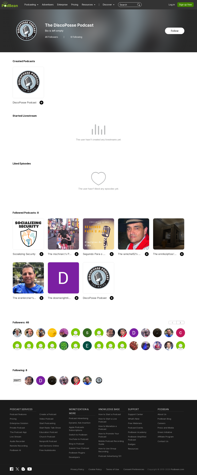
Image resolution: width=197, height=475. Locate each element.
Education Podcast (47, 432)
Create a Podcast (47, 414)
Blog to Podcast (76, 444)
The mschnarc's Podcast (60, 254)
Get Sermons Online (48, 446)
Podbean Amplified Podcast (140, 437)
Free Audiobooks (47, 450)
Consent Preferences (138, 469)
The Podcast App (17, 432)
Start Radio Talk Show (49, 428)
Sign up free (186, 4)
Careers (161, 423)
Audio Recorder (17, 441)
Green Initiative (164, 432)
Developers (74, 457)
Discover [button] (104, 4)
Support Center (135, 414)
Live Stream (15, 437)
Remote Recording (18, 446)
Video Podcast (45, 419)
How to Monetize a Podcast (110, 423)
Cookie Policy (102, 469)
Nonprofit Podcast (47, 441)
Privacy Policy (85, 469)
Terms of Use (118, 469)
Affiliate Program (165, 437)
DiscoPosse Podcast (24, 102)
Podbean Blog (164, 419)
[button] (31, 4)
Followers (51, 37)
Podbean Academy (136, 432)
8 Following (75, 37)
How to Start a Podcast (108, 414)
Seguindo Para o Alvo (95, 254)
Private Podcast (17, 428)
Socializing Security (23, 254)
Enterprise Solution (18, 423)
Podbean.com (178, 469)
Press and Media (165, 428)
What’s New (133, 419)
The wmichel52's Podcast (130, 254)
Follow (175, 30)
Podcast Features (18, 414)
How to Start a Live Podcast (111, 419)
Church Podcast (46, 437)
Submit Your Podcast (78, 448)
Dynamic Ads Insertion (79, 423)
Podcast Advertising (78, 418)
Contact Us (163, 441)
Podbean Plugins (76, 453)
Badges (131, 441)
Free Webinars (134, 423)
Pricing (72, 4)
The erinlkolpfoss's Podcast (165, 254)
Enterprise (61, 4)
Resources (133, 446)
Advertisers (46, 4)
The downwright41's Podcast (60, 298)
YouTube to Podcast (78, 439)
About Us (162, 414)
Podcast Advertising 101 (109, 450)
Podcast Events (135, 428)
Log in (173, 4)
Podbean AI (15, 450)
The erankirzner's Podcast (24, 298)
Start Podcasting (46, 423)
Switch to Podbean (77, 435)
